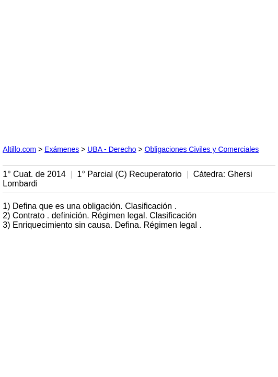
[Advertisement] (81, 68)
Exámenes (61, 149)
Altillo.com (19, 149)
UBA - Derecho (111, 149)
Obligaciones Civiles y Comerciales (202, 149)
